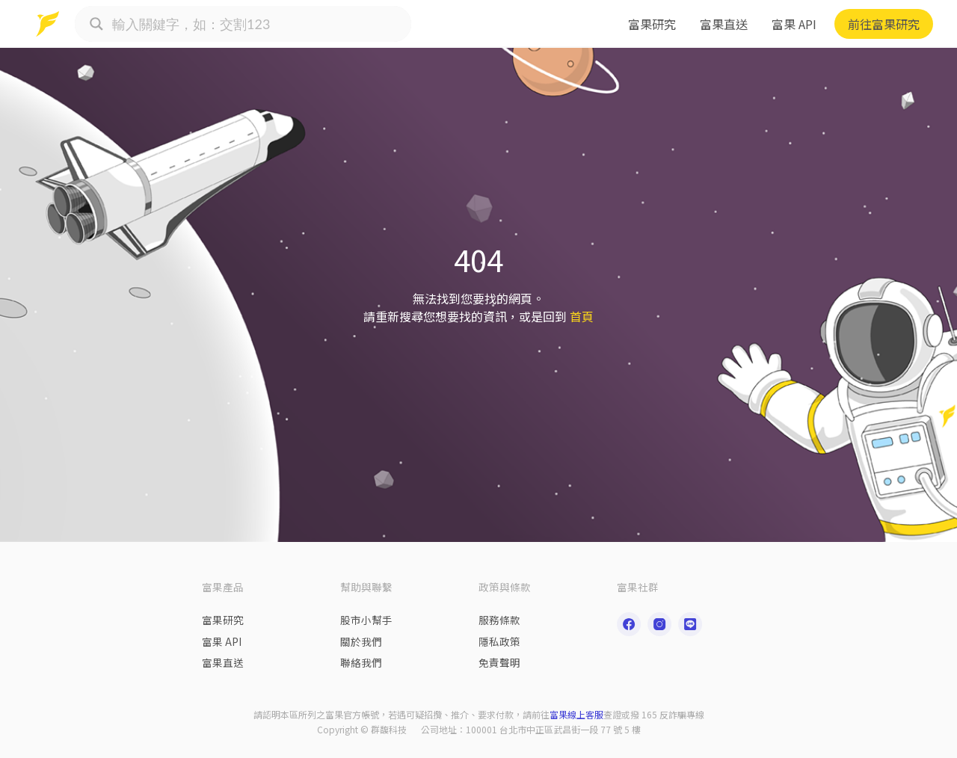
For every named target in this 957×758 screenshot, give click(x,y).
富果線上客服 (576, 714)
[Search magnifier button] (96, 24)
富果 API (794, 24)
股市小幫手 (366, 619)
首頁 (582, 316)
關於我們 (361, 641)
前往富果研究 (884, 24)
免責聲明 (499, 662)
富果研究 (652, 24)
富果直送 (724, 24)
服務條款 (499, 619)
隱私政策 (499, 641)
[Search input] (258, 24)
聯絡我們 (361, 662)
